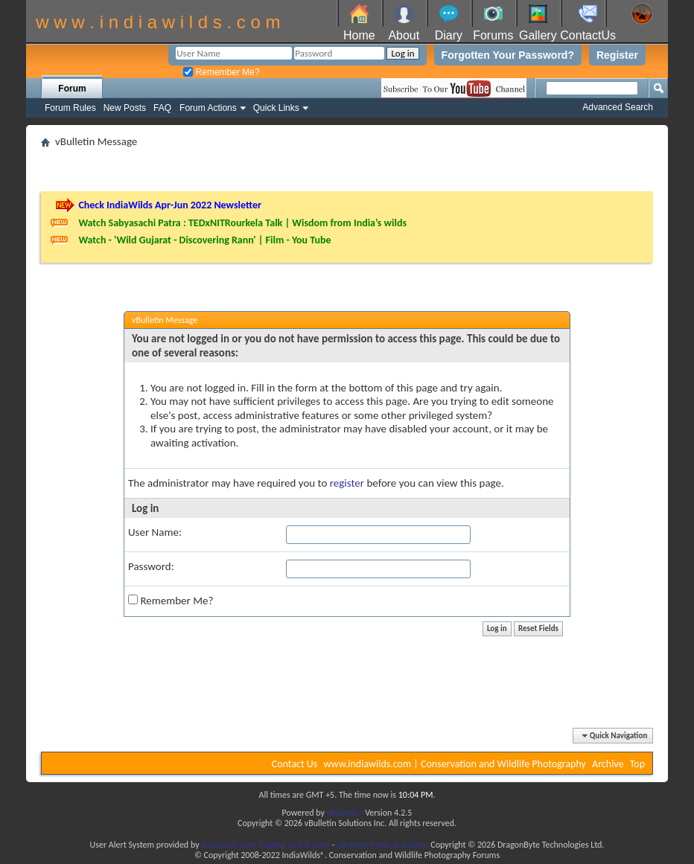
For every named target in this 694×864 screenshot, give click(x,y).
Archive (607, 764)
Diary (448, 35)
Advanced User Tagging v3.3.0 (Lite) (265, 844)
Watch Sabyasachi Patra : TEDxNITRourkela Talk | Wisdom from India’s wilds (242, 223)
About (403, 35)
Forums (493, 35)
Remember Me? (221, 72)
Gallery (538, 35)
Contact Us (295, 764)
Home (359, 35)
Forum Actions (208, 108)
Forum (72, 88)
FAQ (162, 108)
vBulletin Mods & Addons (382, 844)
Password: (151, 566)
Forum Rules (70, 108)
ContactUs (588, 35)
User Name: (155, 532)
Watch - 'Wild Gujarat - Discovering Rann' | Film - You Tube (204, 240)
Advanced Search (617, 107)
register (347, 483)
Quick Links (276, 108)
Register (617, 55)
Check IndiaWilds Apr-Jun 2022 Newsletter (169, 205)
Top (637, 764)
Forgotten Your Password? (508, 55)
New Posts (125, 108)
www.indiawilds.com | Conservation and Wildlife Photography (455, 764)
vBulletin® (345, 812)
